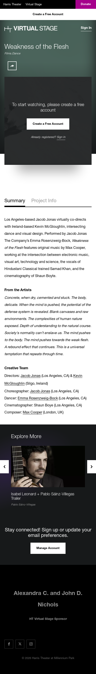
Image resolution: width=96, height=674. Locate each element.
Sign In (86, 28)
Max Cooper (32, 412)
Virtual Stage (34, 4)
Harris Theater (12, 4)
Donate (86, 4)
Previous (4, 466)
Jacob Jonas (31, 375)
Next (91, 466)
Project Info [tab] (43, 200)
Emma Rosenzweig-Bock (38, 398)
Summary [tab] (14, 200)
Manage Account (48, 548)
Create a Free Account (48, 14)
